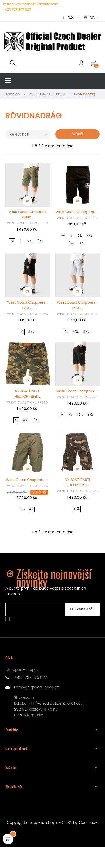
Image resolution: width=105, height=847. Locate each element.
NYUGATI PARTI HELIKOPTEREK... (28, 394)
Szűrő (77, 134)
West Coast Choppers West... (27, 214)
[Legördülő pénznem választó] (70, 17)
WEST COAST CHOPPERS (27, 223)
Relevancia (29, 134)
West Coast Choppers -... (77, 212)
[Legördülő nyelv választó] (91, 17)
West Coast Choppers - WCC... (27, 305)
